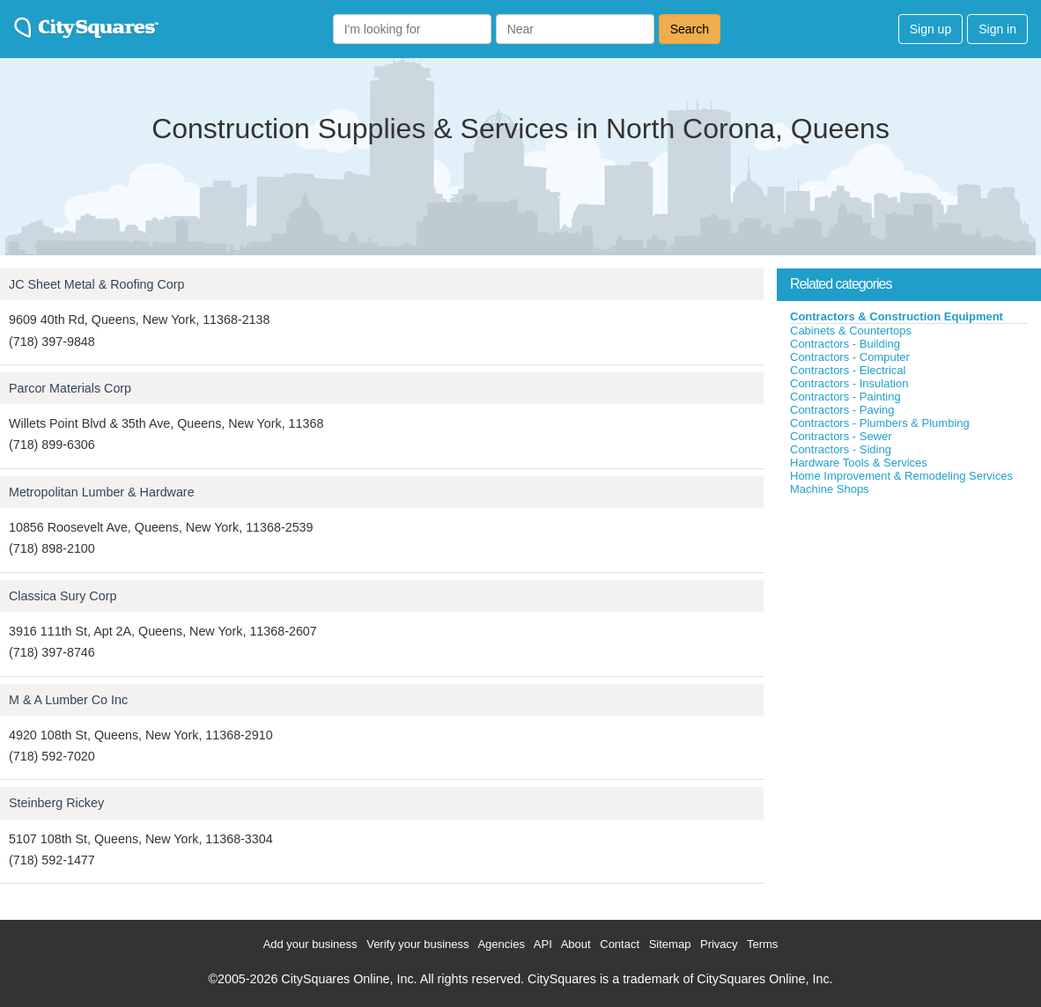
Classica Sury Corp (62, 596)
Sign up (930, 29)
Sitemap (670, 944)
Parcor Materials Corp (70, 388)
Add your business (310, 944)
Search (689, 29)
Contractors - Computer (850, 357)
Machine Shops (829, 489)
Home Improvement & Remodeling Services (901, 475)
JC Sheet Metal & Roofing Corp (96, 284)
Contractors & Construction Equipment (896, 316)
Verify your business (417, 944)
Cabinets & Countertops (851, 330)
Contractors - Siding (840, 449)
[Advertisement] (909, 628)
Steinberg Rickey (56, 803)
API (543, 944)
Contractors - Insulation (849, 383)
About (576, 944)
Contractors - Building (845, 343)
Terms (762, 944)
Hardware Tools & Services (858, 462)
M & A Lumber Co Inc (68, 700)
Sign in (997, 29)
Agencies (500, 944)
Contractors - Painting (845, 396)
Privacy (719, 944)
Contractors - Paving (842, 409)
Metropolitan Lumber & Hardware (102, 492)
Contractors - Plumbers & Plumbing (880, 423)
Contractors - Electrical (847, 370)
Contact (619, 944)
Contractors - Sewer (841, 436)
